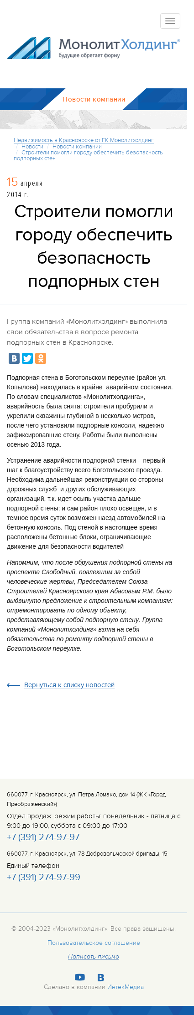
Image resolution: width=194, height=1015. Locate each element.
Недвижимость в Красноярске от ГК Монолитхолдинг (84, 140)
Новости (32, 146)
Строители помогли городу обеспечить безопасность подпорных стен (88, 155)
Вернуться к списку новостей (69, 685)
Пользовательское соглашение (93, 943)
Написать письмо (93, 956)
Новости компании (77, 146)
